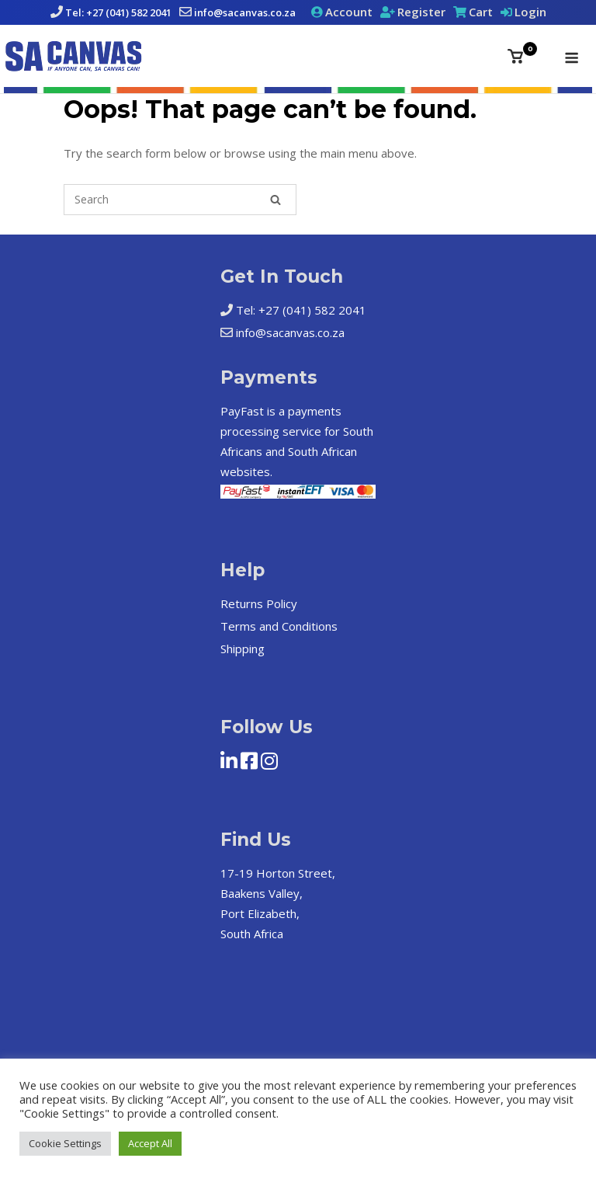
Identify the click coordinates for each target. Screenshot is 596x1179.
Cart (481, 11)
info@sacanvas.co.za (245, 12)
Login (530, 11)
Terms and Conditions (279, 626)
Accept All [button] (150, 1143)
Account (348, 11)
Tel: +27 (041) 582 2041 (118, 12)
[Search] (275, 199)
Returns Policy (258, 603)
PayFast (242, 411)
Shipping (242, 648)
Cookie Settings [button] (65, 1143)
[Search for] (180, 199)
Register (421, 11)
